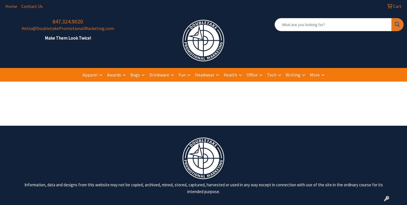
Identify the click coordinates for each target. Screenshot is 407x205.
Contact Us (32, 6)
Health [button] (230, 75)
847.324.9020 (67, 21)
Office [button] (252, 75)
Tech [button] (271, 75)
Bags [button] (135, 75)
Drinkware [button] (159, 75)
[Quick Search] (333, 24)
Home (11, 6)
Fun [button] (182, 75)
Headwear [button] (204, 75)
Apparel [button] (90, 75)
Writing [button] (293, 75)
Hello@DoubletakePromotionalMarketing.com (68, 28)
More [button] (315, 75)
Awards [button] (114, 75)
